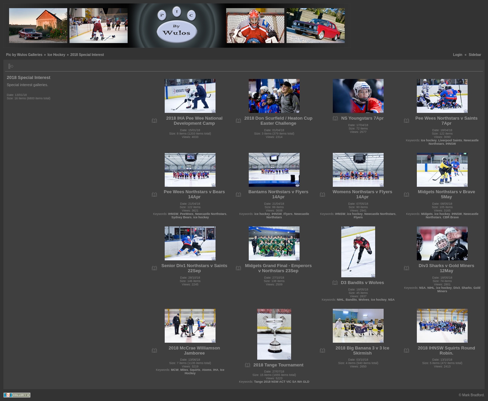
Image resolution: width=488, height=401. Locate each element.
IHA (216, 370)
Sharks (467, 287)
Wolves (364, 299)
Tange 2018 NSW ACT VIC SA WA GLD (281, 381)
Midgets (427, 214)
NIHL (340, 299)
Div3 (456, 287)
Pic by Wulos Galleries (24, 55)
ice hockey (201, 217)
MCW (175, 370)
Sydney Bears (181, 217)
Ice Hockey (56, 55)
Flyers (288, 214)
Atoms (206, 370)
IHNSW (451, 143)
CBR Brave (451, 217)
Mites (184, 370)
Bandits (351, 299)
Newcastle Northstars (210, 214)
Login (457, 55)
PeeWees (186, 214)
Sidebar (475, 55)
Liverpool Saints (450, 140)
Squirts (195, 370)
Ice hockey (428, 140)
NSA (391, 299)
